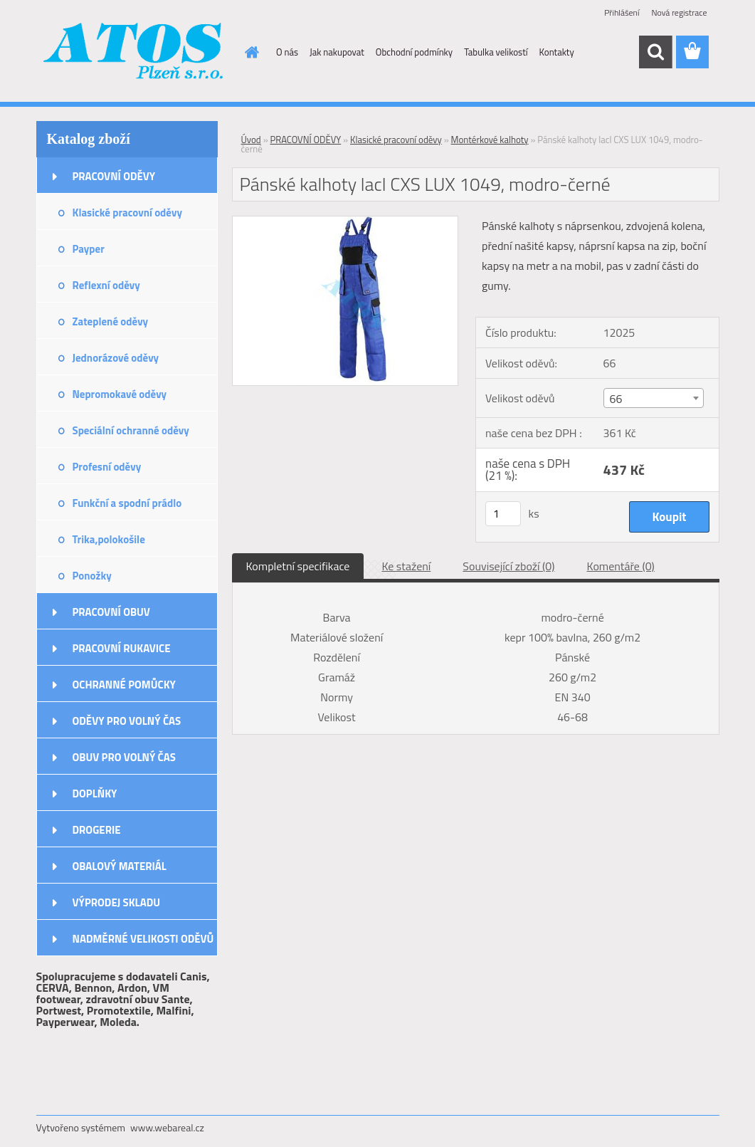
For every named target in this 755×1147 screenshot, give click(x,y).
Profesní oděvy (107, 467)
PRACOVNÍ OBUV (111, 612)
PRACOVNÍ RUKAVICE (122, 648)
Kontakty (556, 52)
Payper (89, 249)
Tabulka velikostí (495, 52)
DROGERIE (97, 830)
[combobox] (653, 398)
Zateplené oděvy (111, 321)
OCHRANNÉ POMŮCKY (124, 684)
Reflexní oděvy (106, 285)
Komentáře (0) (621, 566)
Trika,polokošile (109, 539)
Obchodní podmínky (414, 52)
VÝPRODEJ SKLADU (117, 902)
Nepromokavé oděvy (120, 394)
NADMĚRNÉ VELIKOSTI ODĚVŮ (143, 939)
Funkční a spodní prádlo (127, 503)
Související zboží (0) (508, 566)
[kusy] (503, 513)
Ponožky (92, 575)
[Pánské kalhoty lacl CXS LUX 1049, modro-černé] (345, 222)
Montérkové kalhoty (490, 139)
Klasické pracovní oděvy (127, 212)
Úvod (251, 139)
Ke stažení (406, 566)
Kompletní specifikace (298, 566)
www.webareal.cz (167, 1127)
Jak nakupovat (337, 52)
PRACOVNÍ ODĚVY (114, 176)
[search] (655, 52)
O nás (287, 52)
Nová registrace (679, 12)
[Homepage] (249, 52)
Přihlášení (621, 12)
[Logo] (134, 52)
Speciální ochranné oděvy (131, 430)
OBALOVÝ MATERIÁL (120, 866)
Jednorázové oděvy (116, 358)
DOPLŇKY (95, 793)
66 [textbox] (616, 398)
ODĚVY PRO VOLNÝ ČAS (127, 721)
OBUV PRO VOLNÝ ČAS (124, 757)
